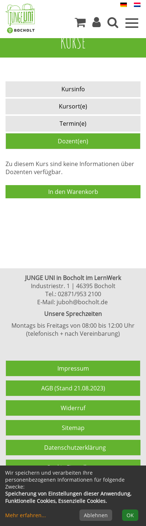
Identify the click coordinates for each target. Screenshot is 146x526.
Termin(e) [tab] (73, 123)
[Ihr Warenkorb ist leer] (80, 24)
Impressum (73, 368)
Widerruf (73, 408)
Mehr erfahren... (25, 515)
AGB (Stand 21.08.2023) (73, 388)
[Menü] (131, 22)
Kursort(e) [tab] (73, 106)
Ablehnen (96, 515)
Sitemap (73, 428)
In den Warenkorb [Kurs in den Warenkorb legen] (73, 192)
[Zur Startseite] (20, 15)
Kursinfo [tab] (73, 89)
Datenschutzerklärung (75, 448)
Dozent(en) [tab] (73, 141)
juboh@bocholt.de (82, 302)
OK (130, 515)
